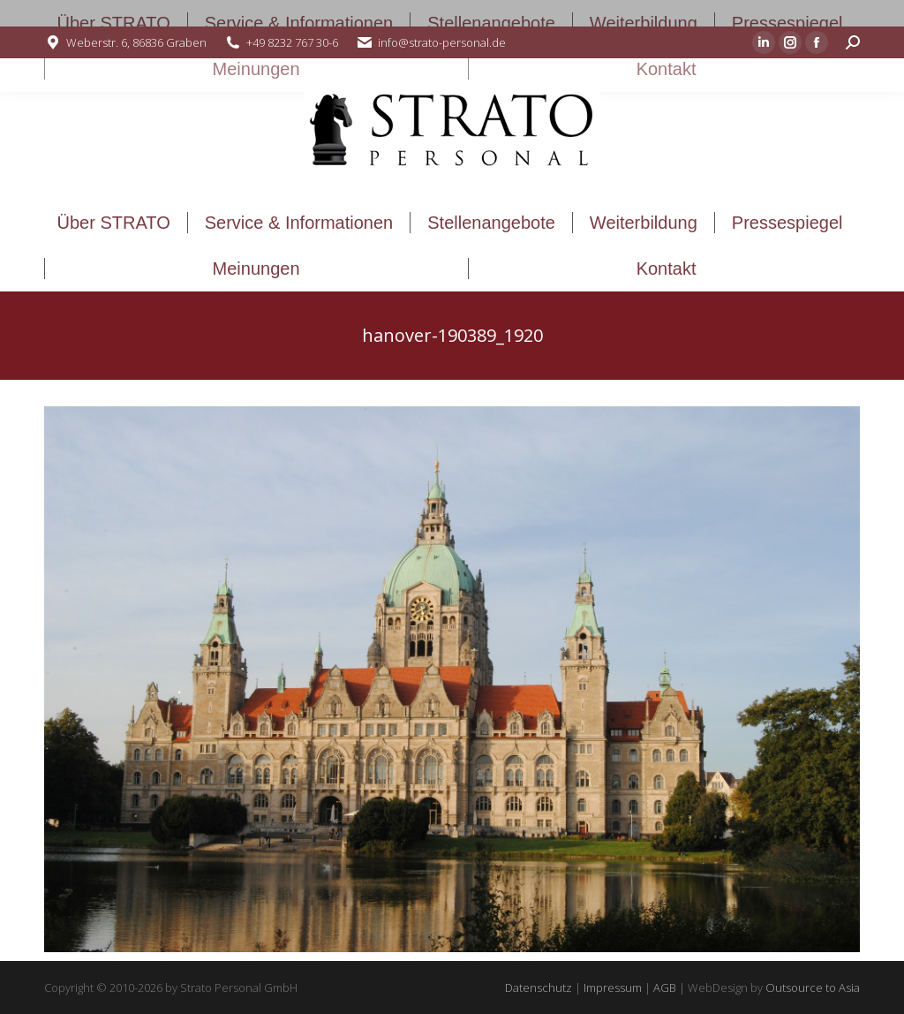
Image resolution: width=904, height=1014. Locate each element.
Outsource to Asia (812, 987)
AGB (664, 987)
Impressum (613, 987)
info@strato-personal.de (442, 42)
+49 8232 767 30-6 (292, 42)
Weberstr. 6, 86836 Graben (136, 42)
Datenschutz (538, 987)
